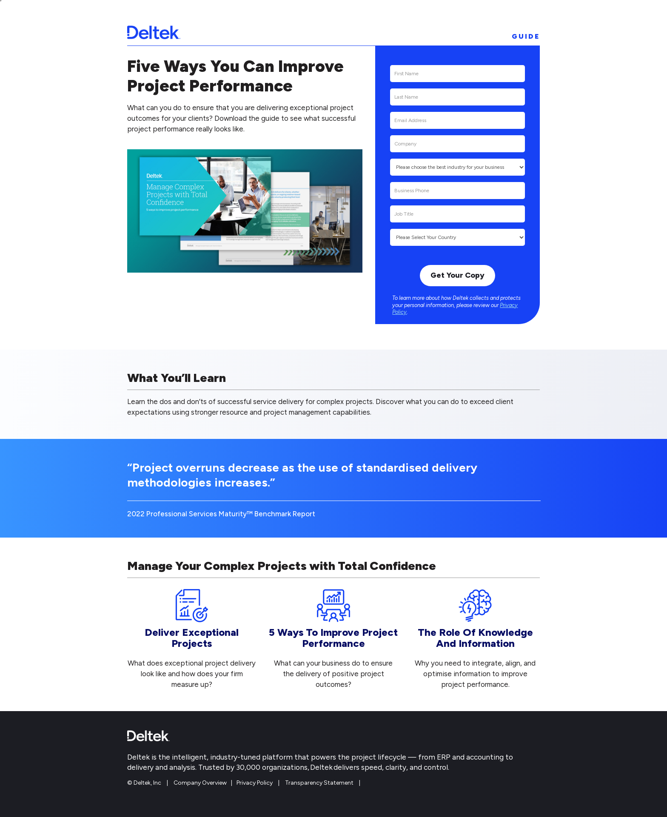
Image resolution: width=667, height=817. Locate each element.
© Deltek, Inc (144, 782)
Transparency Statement (319, 782)
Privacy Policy (255, 782)
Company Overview (200, 782)
